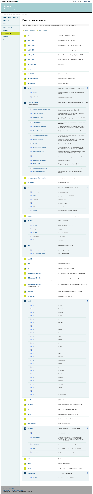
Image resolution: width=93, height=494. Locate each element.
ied (29, 268)
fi (33, 339)
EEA (11, 1)
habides (30, 259)
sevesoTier (36, 444)
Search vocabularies (30, 30)
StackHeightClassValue (39, 160)
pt (33, 377)
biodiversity (32, 64)
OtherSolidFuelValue (38, 151)
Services (5, 36)
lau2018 (30, 404)
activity (35, 92)
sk (33, 391)
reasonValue (36, 437)
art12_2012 (31, 40)
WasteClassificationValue (40, 168)
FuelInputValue (37, 122)
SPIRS (34, 448)
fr (33, 343)
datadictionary (33, 78)
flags (34, 195)
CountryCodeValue (38, 113)
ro (33, 380)
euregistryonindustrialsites (37, 178)
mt (33, 367)
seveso (30, 428)
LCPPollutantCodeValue (39, 126)
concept (35, 225)
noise (30, 419)
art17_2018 (31, 59)
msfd (29, 414)
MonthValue (36, 144)
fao (29, 187)
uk (33, 394)
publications (32, 423)
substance (36, 452)
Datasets (6, 20)
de (33, 322)
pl (33, 374)
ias (29, 263)
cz (33, 319)
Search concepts (43, 30)
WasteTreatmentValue (39, 171)
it (33, 353)
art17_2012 (31, 55)
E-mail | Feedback (8, 488)
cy (33, 315)
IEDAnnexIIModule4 (34, 284)
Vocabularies (7, 33)
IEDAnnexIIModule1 (34, 273)
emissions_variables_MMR (40, 250)
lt (33, 356)
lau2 (29, 400)
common (31, 74)
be (33, 309)
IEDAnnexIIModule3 (34, 278)
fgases (30, 216)
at (33, 305)
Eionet (10, 14)
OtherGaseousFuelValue (39, 147)
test (29, 459)
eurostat (31, 182)
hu (33, 346)
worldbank (31, 473)
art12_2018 (31, 45)
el (33, 333)
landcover (31, 296)
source (35, 232)
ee (33, 329)
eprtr (29, 88)
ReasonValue (36, 156)
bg (33, 312)
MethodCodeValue (38, 139)
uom (29, 463)
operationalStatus (38, 433)
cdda (29, 69)
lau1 (29, 301)
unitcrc (35, 210)
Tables (5, 24)
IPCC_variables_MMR (39, 253)
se (33, 384)
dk (33, 326)
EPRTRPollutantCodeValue (40, 117)
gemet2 (30, 220)
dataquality (31, 83)
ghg (29, 245)
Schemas (6, 30)
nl (33, 370)
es (33, 336)
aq (29, 35)
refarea (35, 203)
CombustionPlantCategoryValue (41, 109)
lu (33, 360)
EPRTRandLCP (33, 102)
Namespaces (7, 40)
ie (33, 350)
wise (29, 468)
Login (75, 1)
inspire (30, 291)
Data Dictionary (17, 14)
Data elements (7, 27)
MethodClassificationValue (40, 135)
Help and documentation (10, 17)
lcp (29, 409)
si (33, 387)
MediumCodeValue (38, 131)
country (35, 477)
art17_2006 (31, 50)
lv (33, 363)
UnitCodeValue (37, 163)
